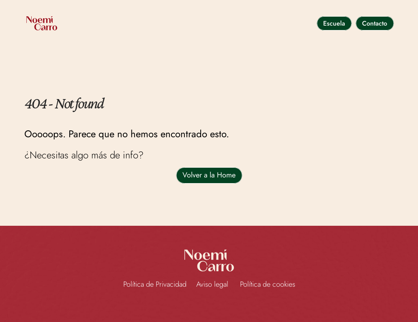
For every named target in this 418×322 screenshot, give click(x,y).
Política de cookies (267, 284)
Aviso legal (213, 284)
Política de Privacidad (154, 284)
